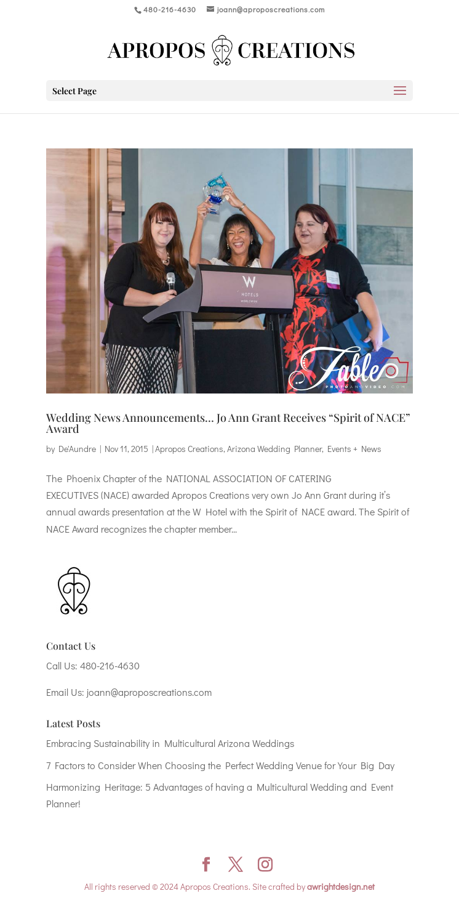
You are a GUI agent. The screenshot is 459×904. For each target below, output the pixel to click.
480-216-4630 (110, 665)
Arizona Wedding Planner (274, 448)
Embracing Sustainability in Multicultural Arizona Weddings (170, 743)
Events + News (354, 448)
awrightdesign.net (341, 886)
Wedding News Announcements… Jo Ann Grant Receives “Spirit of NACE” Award (228, 423)
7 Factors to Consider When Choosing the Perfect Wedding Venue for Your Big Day (220, 765)
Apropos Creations (189, 448)
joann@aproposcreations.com (149, 691)
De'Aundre (77, 448)
